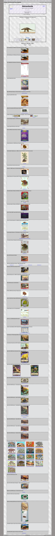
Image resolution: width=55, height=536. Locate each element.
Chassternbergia (24, 53)
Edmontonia (24, 76)
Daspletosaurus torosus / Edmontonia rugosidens (24, 238)
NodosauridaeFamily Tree (11, 8)
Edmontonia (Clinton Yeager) (21, 447)
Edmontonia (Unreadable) (21, 466)
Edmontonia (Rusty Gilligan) (11, 466)
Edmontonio (24, 141)
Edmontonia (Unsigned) (30, 466)
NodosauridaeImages (43, 6)
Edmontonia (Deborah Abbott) (39, 447)
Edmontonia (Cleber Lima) (12, 447)
